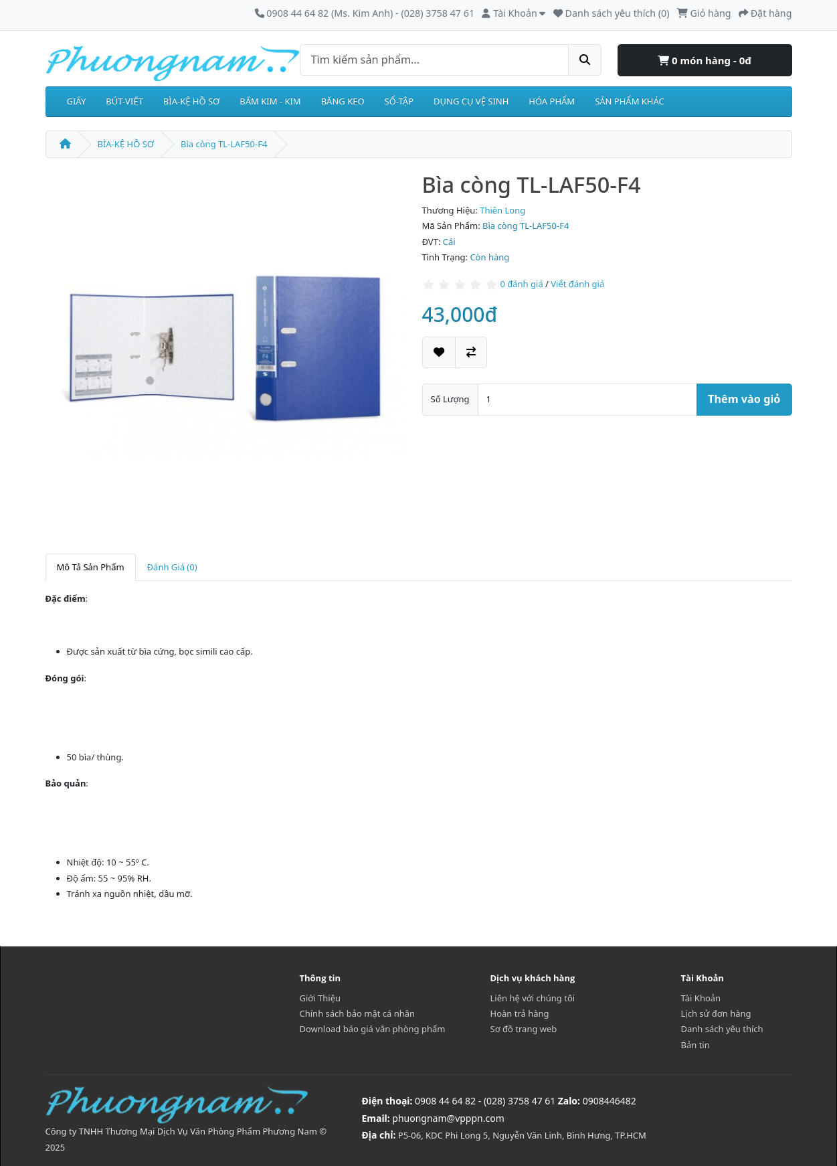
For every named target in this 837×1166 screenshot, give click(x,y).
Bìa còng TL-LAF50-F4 (224, 144)
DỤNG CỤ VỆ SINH (471, 101)
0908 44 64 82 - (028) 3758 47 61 (485, 1100)
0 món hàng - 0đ (704, 60)
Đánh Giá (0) (172, 567)
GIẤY (76, 101)
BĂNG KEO (343, 101)
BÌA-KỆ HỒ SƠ (191, 101)
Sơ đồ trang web (523, 1029)
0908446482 (609, 1100)
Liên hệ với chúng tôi (532, 998)
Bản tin (695, 1045)
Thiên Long (502, 210)
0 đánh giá (521, 284)
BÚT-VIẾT (124, 101)
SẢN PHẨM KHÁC (629, 101)
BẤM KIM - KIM (270, 101)
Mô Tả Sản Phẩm (90, 567)
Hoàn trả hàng (519, 1013)
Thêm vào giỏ (744, 399)
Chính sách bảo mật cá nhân (357, 1013)
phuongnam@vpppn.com (448, 1118)
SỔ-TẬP (399, 101)
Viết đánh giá (577, 284)
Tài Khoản (701, 998)
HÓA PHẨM (552, 101)
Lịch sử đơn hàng (716, 1013)
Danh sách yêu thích (722, 1029)
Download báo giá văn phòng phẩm (373, 1029)
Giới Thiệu (320, 998)
